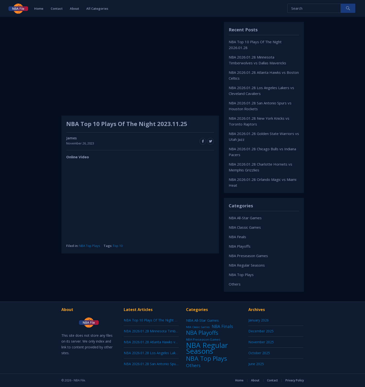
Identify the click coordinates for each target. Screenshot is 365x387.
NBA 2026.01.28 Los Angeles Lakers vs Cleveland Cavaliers (170, 353)
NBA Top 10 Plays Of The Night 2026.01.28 (158, 320)
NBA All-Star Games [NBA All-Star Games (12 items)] (202, 320)
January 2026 (258, 320)
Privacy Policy (294, 380)
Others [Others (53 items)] (193, 365)
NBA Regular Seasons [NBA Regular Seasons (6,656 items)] (207, 348)
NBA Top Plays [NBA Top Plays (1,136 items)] (206, 358)
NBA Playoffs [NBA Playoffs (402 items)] (202, 333)
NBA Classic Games (245, 227)
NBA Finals (237, 236)
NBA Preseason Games (248, 255)
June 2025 (256, 364)
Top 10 (117, 246)
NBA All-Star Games (245, 217)
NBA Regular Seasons (247, 265)
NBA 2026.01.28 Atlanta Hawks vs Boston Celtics (162, 342)
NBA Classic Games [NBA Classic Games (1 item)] (198, 327)
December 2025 (261, 331)
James (71, 138)
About (74, 8)
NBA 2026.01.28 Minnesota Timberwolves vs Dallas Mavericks (172, 331)
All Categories (97, 8)
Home (38, 8)
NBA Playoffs (240, 246)
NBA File (79, 380)
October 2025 (259, 353)
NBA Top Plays (89, 246)
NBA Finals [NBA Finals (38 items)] (222, 326)
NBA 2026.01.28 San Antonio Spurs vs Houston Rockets (167, 364)
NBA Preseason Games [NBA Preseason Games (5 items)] (203, 339)
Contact (57, 8)
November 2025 (261, 342)
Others (235, 284)
